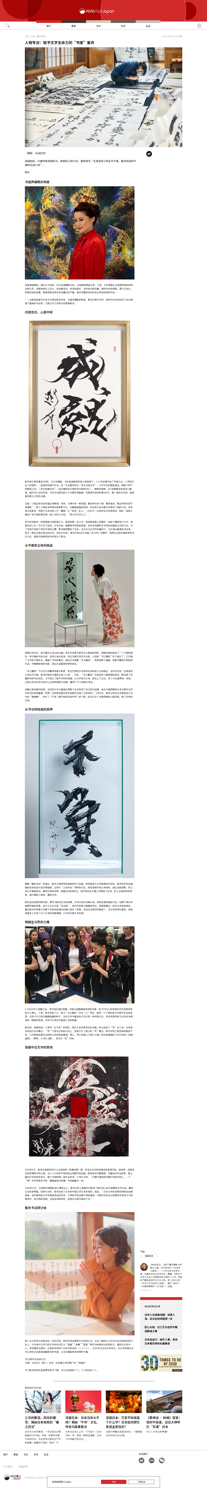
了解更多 (141, 1481)
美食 (73, 26)
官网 (76, 1370)
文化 (98, 26)
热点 (123, 26)
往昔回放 (83, 1348)
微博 (83, 1370)
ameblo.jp (145, 1289)
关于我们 (7, 1466)
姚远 (27, 172)
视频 (94, 1370)
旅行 (49, 26)
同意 (114, 1481)
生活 (148, 26)
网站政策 (23, 1466)
